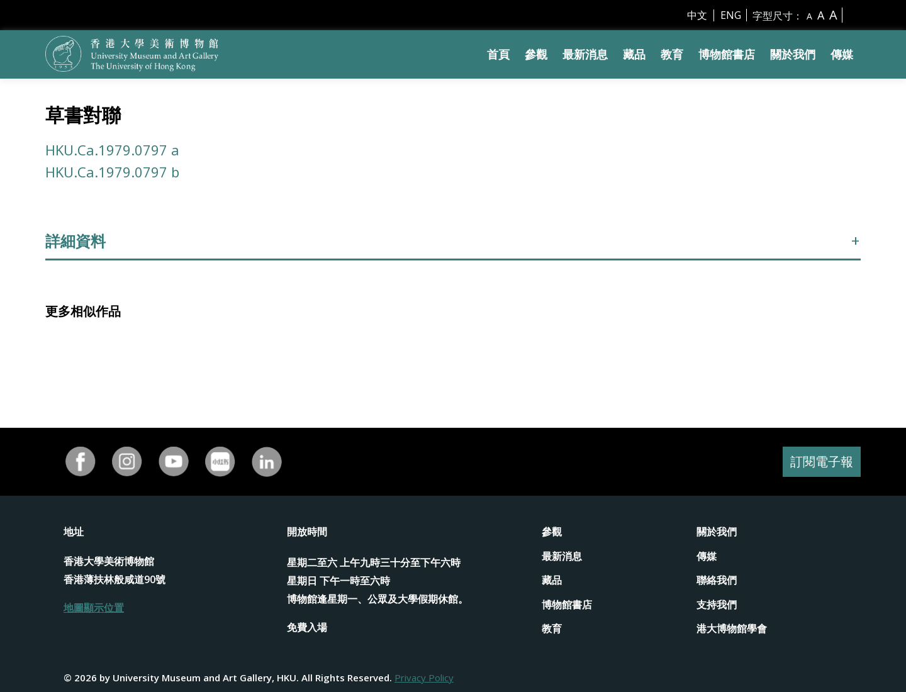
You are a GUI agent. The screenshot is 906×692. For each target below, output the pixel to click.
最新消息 (585, 54)
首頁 (498, 54)
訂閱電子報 (821, 461)
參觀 (536, 54)
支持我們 (716, 604)
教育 (672, 54)
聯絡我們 (716, 580)
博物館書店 (726, 54)
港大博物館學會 (731, 628)
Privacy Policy (424, 677)
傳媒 (841, 54)
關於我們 (792, 54)
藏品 (634, 54)
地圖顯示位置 (94, 608)
